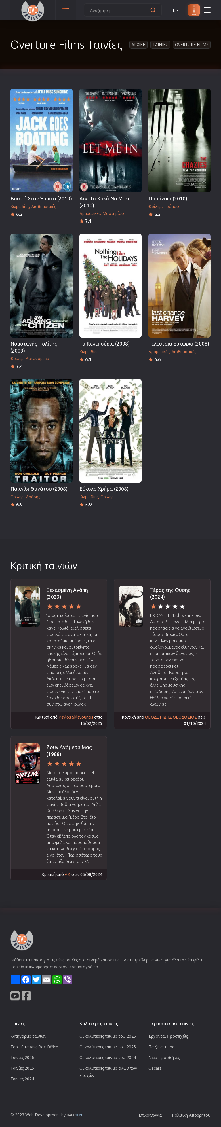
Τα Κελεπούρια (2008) (104, 343)
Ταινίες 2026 (22, 1057)
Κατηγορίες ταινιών (28, 1036)
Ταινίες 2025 (22, 1068)
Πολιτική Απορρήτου (191, 1115)
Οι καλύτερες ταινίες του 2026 (107, 1036)
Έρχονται (168, 1036)
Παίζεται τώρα (161, 1047)
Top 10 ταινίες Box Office (34, 1047)
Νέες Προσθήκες (164, 1057)
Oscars (154, 1068)
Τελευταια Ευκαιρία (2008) (178, 343)
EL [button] (175, 10)
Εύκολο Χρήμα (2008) (104, 489)
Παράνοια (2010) (167, 198)
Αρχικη (139, 44)
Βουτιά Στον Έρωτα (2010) (41, 198)
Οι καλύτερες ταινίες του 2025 (107, 1047)
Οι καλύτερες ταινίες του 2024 (107, 1057)
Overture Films (192, 44)
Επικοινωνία (150, 1115)
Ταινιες (160, 44)
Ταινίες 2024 (22, 1078)
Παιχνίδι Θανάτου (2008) (39, 489)
